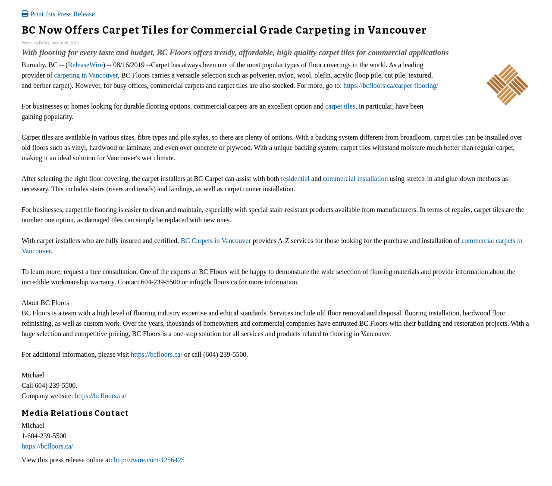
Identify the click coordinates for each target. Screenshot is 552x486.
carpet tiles (340, 106)
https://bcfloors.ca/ (156, 354)
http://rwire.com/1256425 (149, 460)
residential (295, 178)
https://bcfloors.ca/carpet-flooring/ (390, 85)
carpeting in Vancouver (86, 75)
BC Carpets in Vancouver (216, 240)
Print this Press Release (58, 14)
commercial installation (355, 178)
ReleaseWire (85, 65)
